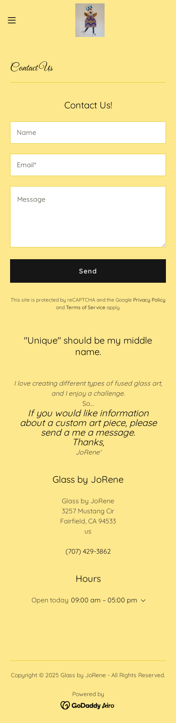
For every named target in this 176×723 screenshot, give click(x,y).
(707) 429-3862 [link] (88, 551)
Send (88, 271)
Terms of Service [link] (85, 307)
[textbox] (88, 132)
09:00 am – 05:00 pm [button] (104, 600)
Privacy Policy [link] (149, 300)
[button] (16, 20)
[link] (88, 20)
